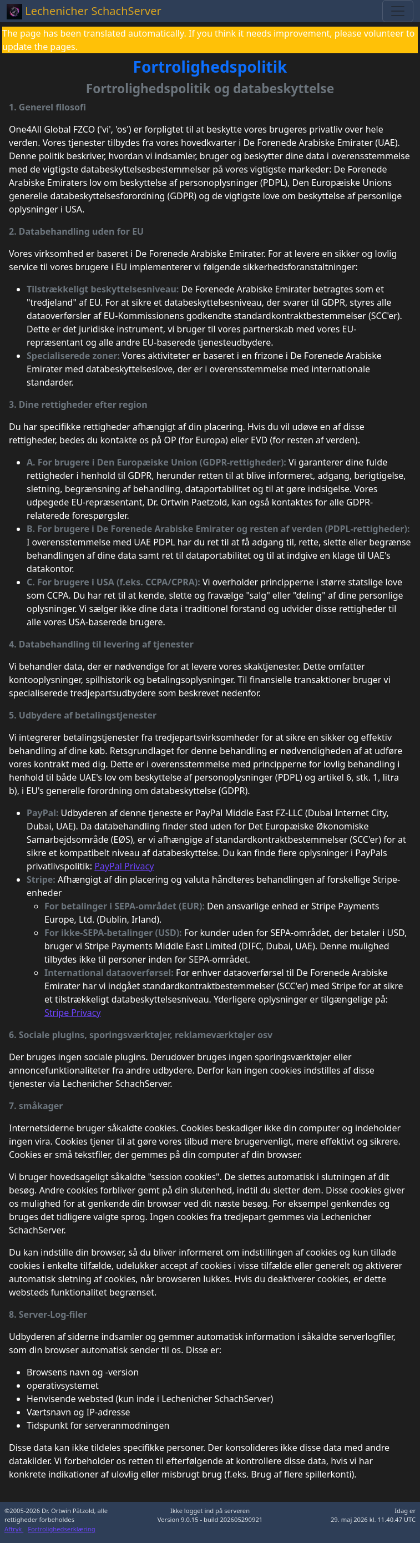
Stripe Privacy (72, 1012)
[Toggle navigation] (397, 11)
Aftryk (13, 1529)
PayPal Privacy (124, 866)
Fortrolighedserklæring (61, 1529)
